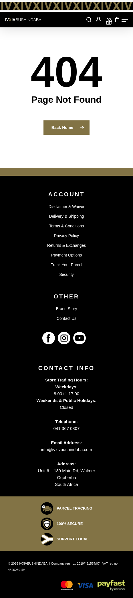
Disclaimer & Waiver (67, 206)
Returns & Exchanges (66, 245)
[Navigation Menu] (125, 20)
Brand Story (66, 308)
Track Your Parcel (66, 264)
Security (66, 274)
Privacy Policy (66, 235)
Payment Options (66, 255)
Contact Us (66, 318)
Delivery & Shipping (66, 216)
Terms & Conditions (66, 226)
